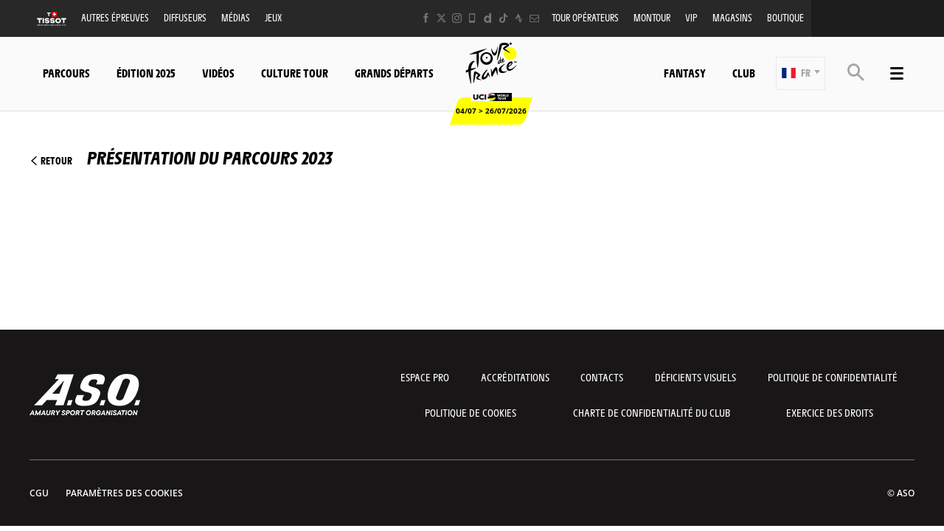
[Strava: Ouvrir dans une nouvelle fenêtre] (519, 18)
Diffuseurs (185, 17)
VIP (691, 17)
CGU (39, 493)
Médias (235, 17)
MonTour (652, 17)
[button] (800, 73)
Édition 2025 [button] (146, 73)
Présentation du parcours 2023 (181, 157)
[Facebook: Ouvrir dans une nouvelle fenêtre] (426, 18)
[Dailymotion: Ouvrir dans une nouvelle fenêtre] (488, 18)
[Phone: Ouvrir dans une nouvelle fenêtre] (472, 18)
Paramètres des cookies (124, 493)
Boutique (785, 17)
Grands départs (394, 73)
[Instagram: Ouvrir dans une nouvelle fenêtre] (457, 18)
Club (743, 73)
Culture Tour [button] (294, 73)
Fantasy (685, 73)
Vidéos (218, 73)
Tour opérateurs (585, 17)
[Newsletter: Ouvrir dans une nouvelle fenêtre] (534, 18)
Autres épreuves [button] (115, 17)
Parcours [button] (66, 73)
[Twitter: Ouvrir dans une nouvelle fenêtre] (441, 18)
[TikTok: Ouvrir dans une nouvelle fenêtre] (503, 18)
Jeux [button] (273, 17)
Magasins (732, 17)
